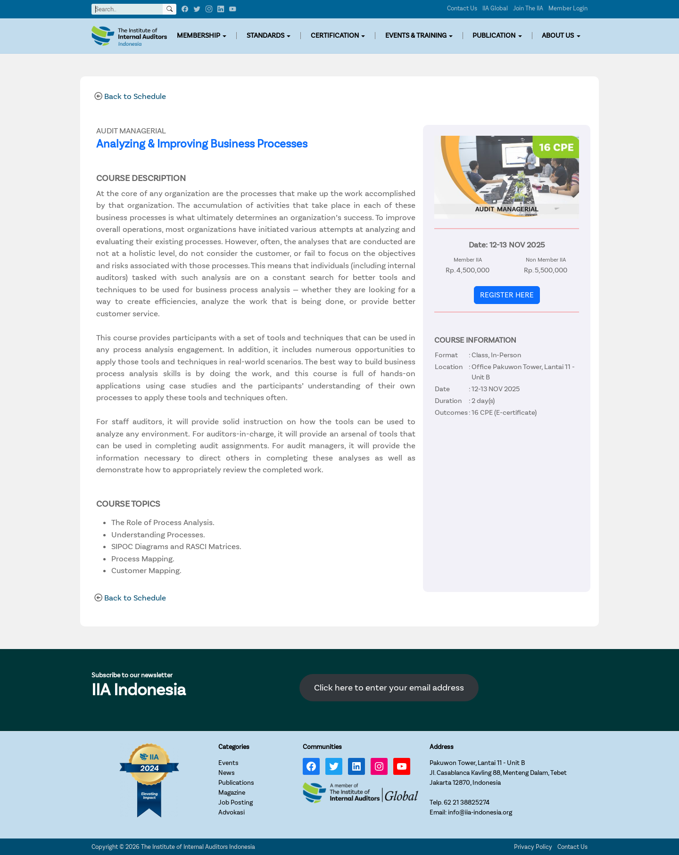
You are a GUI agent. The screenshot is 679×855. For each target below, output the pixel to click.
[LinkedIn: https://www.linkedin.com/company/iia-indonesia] (356, 766)
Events (228, 763)
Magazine (231, 793)
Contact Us (462, 8)
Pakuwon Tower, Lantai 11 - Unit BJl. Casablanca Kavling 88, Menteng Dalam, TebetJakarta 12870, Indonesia (498, 773)
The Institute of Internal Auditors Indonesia (198, 846)
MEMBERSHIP (198, 35)
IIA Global (495, 8)
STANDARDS (265, 35)
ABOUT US (558, 35)
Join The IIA (528, 8)
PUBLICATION (493, 35)
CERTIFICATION (335, 35)
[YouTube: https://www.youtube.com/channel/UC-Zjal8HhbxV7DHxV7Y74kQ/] (401, 766)
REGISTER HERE (507, 294)
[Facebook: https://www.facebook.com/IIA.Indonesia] (311, 766)
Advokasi (231, 812)
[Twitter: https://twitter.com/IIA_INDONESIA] (333, 766)
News (226, 773)
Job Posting (235, 802)
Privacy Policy (533, 846)
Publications (236, 783)
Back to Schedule (135, 96)
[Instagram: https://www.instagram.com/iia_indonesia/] (379, 766)
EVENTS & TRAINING (416, 35)
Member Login (568, 8)
